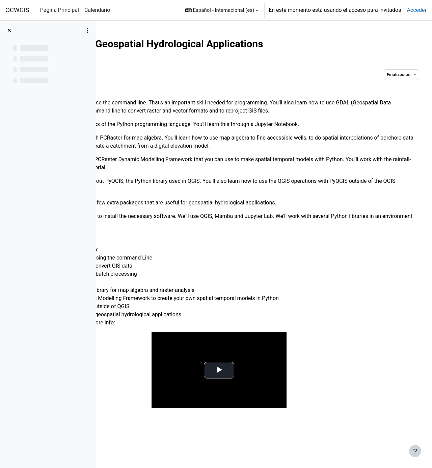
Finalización (384, 74)
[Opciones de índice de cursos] (87, 30)
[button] (222, 10)
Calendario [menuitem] (97, 10)
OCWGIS (17, 10)
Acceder (417, 10)
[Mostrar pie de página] (415, 451)
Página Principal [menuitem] (59, 10)
